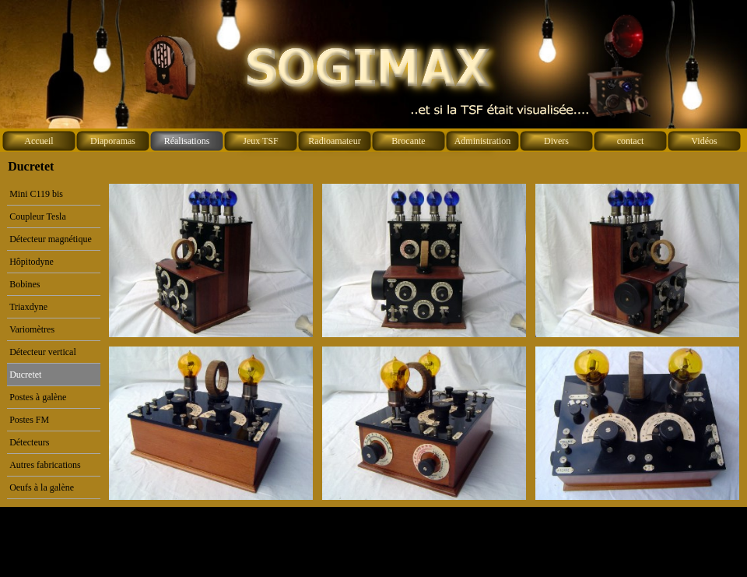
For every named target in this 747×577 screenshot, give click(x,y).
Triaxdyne (28, 306)
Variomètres (31, 329)
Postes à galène (37, 397)
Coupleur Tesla (37, 216)
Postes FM (29, 419)
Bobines (24, 284)
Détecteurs (29, 442)
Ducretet (25, 374)
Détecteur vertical (42, 352)
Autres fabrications (45, 464)
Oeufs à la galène (41, 487)
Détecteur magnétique (50, 239)
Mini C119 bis (36, 193)
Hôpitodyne (31, 261)
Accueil (38, 140)
